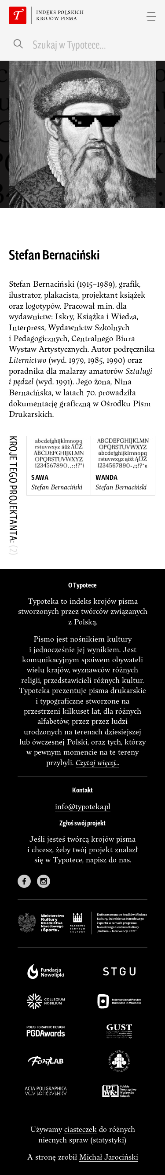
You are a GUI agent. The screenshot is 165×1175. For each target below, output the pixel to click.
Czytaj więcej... (97, 762)
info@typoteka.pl (82, 806)
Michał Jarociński (108, 1156)
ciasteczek (80, 1129)
